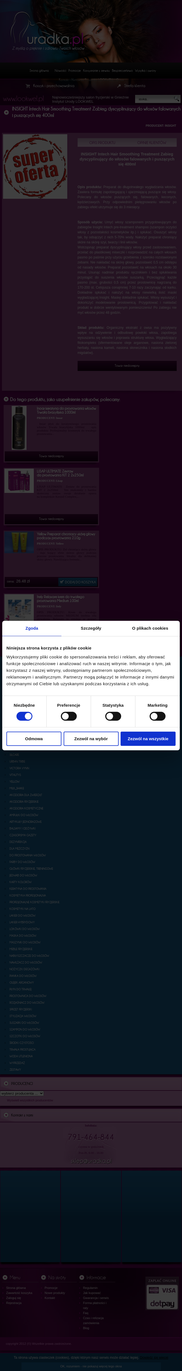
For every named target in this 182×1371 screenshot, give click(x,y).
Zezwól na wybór (91, 738)
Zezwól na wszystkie (148, 738)
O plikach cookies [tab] (150, 628)
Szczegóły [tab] (91, 628)
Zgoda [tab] (31, 628)
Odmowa (34, 738)
